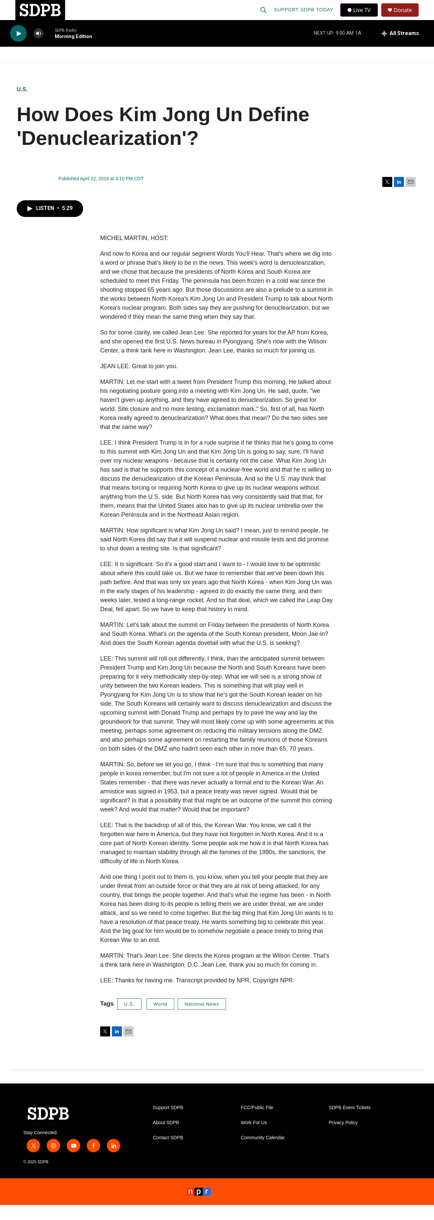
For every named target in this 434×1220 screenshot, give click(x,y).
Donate (407, 17)
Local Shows (227, 69)
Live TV (361, 17)
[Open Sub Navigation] (53, 69)
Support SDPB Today (304, 17)
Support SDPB (168, 1122)
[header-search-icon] (264, 17)
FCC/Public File (257, 1122)
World (160, 1019)
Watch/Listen (29, 69)
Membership (278, 69)
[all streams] (400, 48)
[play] (18, 48)
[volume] (38, 48)
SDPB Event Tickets (350, 1122)
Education (179, 69)
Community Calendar (263, 1152)
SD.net (383, 69)
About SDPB (166, 1137)
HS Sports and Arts (121, 69)
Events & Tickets (334, 69)
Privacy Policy (343, 1137)
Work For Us (254, 1137)
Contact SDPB (168, 1152)
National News (202, 1019)
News (70, 69)
